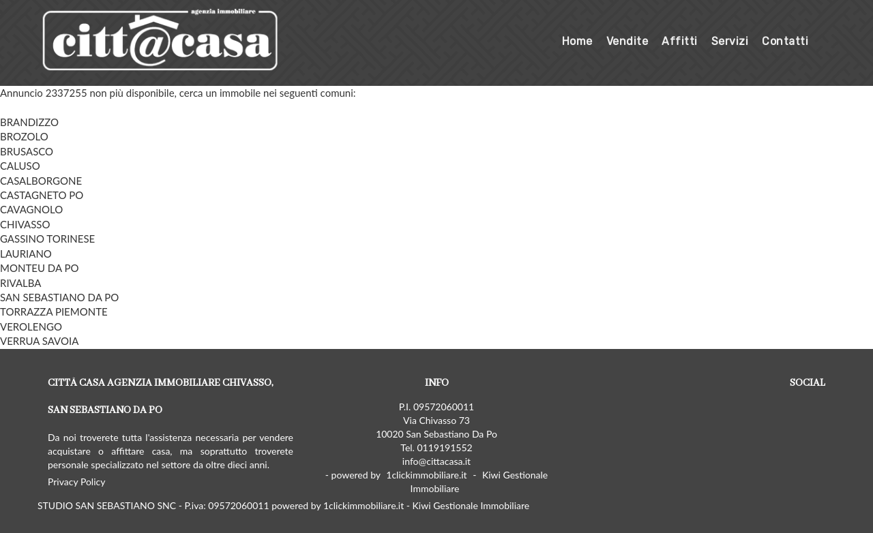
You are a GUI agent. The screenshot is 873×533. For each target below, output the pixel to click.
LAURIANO (26, 253)
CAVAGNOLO (31, 209)
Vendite (627, 41)
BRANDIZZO (29, 122)
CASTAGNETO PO (41, 195)
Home (577, 41)
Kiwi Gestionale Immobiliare (479, 481)
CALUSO (20, 165)
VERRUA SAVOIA (39, 341)
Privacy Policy (76, 481)
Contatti (785, 41)
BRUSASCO (26, 151)
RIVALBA (21, 283)
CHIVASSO (25, 224)
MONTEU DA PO (39, 268)
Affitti (680, 41)
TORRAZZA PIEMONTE (54, 311)
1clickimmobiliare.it (426, 475)
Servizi (730, 41)
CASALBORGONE (41, 180)
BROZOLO (24, 136)
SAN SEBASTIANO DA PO (59, 297)
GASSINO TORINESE (47, 238)
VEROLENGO (31, 326)
